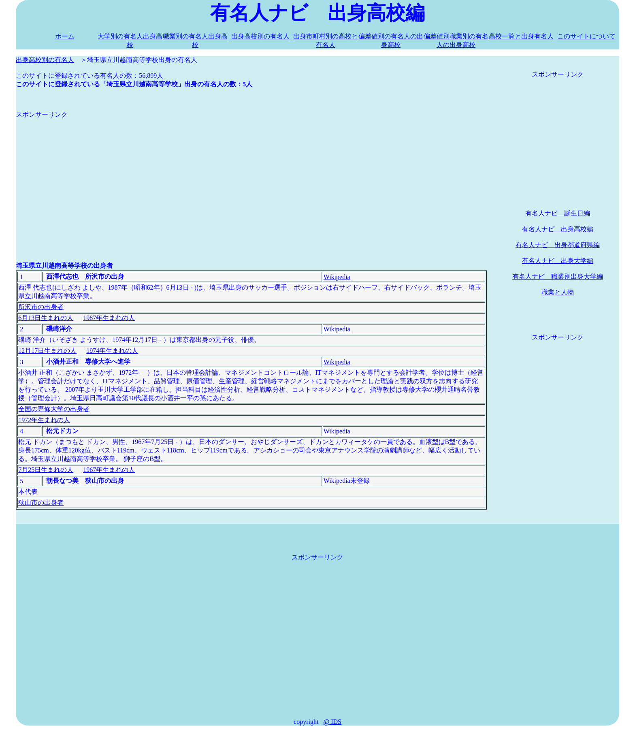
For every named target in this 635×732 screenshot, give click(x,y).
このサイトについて (586, 36)
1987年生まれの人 (109, 317)
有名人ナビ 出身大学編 (557, 260)
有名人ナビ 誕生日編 (557, 213)
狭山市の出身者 (41, 502)
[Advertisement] (251, 176)
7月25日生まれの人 (45, 469)
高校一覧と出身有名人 (521, 36)
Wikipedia (337, 276)
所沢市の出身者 (41, 306)
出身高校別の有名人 (260, 36)
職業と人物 (557, 292)
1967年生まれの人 (109, 469)
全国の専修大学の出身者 (53, 408)
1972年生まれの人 (44, 419)
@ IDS (332, 721)
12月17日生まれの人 (47, 350)
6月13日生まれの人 (45, 317)
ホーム (65, 36)
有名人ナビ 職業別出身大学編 (557, 276)
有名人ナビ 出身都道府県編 (558, 244)
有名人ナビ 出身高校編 (557, 229)
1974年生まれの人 (112, 350)
